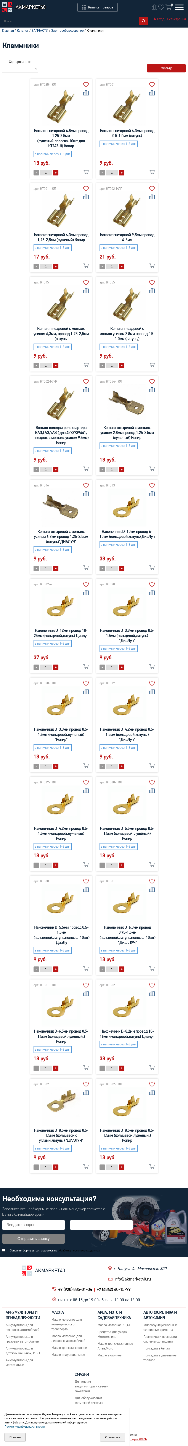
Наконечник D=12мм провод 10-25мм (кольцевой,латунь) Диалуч (61, 633)
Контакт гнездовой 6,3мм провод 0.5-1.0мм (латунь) (127, 133)
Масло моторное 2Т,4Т (114, 1325)
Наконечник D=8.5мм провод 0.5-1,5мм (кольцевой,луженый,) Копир (127, 1135)
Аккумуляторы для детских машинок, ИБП (23, 1350)
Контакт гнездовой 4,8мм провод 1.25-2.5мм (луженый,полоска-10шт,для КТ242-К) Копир (61, 138)
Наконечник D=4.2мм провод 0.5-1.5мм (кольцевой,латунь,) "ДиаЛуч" (127, 734)
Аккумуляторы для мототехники (19, 1362)
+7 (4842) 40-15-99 (113, 1289)
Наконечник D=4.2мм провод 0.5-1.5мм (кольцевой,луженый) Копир (61, 833)
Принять (15, 1437)
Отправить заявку (34, 1238)
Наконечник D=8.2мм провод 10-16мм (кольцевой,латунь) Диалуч (127, 1033)
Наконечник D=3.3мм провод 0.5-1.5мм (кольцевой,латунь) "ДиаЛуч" (127, 635)
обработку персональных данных (79, 1250)
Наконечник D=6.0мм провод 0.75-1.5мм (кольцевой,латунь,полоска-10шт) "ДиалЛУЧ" (127, 935)
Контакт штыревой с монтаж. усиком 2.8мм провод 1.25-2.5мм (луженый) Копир (127, 432)
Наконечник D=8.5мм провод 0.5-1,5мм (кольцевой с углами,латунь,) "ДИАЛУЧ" (61, 1135)
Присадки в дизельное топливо (160, 1357)
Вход (160, 19)
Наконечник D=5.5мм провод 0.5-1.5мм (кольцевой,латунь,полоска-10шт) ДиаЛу (61, 935)
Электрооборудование (67, 30)
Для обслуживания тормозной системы (89, 1400)
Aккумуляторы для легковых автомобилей (22, 1327)
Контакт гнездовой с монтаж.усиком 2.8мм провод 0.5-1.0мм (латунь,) (127, 333)
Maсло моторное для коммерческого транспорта (66, 1324)
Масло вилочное (110, 1355)
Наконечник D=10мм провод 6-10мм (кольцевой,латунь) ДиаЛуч (127, 534)
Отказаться (112, 1437)
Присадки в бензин (157, 1348)
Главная (8, 30)
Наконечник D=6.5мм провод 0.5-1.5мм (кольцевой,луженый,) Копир (61, 1036)
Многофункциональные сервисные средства (160, 1327)
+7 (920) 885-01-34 (75, 1289)
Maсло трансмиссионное (69, 1348)
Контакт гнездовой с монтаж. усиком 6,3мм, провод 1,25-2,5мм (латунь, (61, 333)
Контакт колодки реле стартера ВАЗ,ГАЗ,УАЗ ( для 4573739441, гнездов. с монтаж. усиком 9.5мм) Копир (61, 435)
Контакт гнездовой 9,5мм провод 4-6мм (127, 237)
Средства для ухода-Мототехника (113, 1334)
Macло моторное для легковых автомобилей (68, 1338)
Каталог (23, 30)
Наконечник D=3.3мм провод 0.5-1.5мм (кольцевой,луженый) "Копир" (61, 734)
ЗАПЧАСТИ (40, 30)
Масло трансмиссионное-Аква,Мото (116, 1345)
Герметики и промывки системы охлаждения (160, 1339)
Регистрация (176, 19)
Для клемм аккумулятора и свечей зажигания (91, 1386)
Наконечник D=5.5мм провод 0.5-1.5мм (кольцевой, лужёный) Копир (127, 833)
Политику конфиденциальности (25, 1426)
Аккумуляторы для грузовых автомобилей (22, 1339)
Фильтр (166, 68)
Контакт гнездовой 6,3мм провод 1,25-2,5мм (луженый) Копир (61, 237)
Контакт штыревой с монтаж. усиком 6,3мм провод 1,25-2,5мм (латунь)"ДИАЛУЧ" (61, 536)
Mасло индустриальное (68, 1355)
